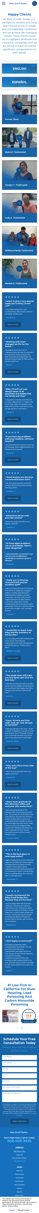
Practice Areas (19, 1174)
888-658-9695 (19, 1141)
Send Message (19, 1121)
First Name (7, 1057)
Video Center (19, 1195)
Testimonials (19, 1178)
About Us (19, 1171)
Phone (5, 1069)
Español (19, 1192)
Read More (12, 324)
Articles (19, 1188)
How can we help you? (12, 1093)
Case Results (19, 1181)
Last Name (7, 1063)
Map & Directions (19, 1161)
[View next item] (21, 1028)
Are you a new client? (12, 1087)
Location (6, 1081)
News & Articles (19, 1185)
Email (5, 1075)
